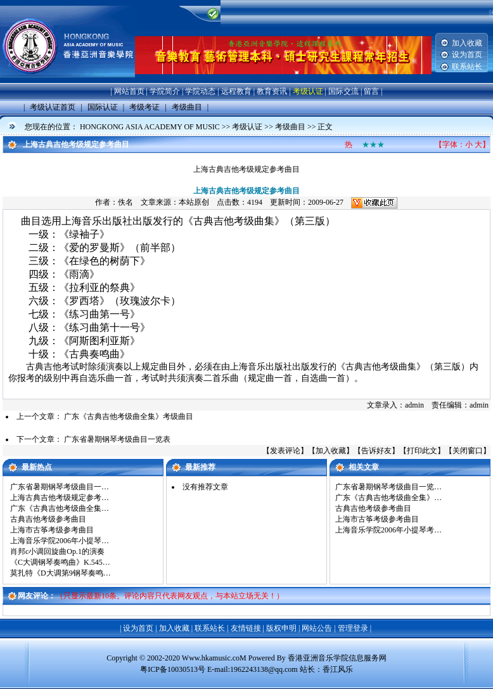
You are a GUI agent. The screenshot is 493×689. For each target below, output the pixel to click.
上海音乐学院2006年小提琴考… (388, 529)
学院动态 (200, 91)
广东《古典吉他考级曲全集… (59, 508)
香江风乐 (338, 669)
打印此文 (422, 450)
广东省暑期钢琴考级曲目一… (59, 486)
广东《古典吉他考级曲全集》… (388, 497)
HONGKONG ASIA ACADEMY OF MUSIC (150, 126)
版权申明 (281, 628)
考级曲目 (290, 126)
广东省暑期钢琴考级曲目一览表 (117, 439)
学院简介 (165, 91)
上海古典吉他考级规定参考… (59, 497)
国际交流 (343, 91)
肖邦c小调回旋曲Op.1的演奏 (57, 551)
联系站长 (467, 66)
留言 (371, 91)
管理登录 (353, 628)
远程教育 (236, 91)
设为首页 (467, 54)
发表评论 (285, 450)
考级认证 (308, 91)
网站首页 (129, 91)
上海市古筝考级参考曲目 (52, 529)
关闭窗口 (467, 450)
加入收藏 (467, 43)
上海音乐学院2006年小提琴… (59, 540)
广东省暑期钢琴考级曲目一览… (388, 486)
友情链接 (246, 628)
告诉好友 (376, 450)
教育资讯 (272, 91)
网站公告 (317, 628)
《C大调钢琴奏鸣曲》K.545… (60, 562)
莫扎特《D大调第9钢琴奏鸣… (60, 573)
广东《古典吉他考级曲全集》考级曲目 (128, 416)
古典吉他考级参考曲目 (48, 519)
